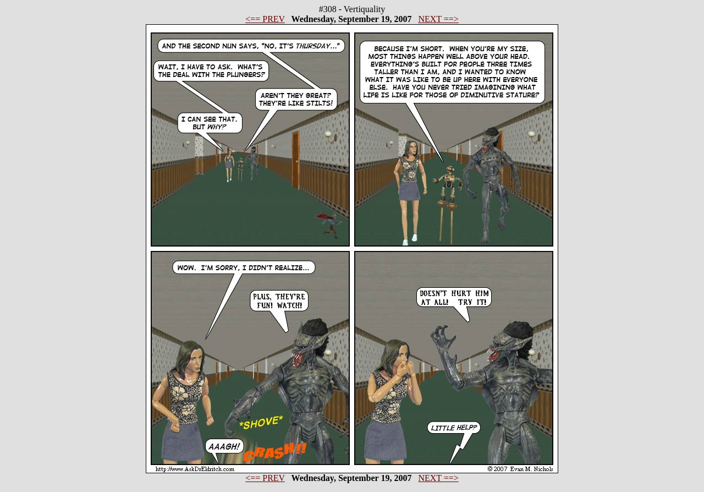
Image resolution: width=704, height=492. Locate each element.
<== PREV (265, 19)
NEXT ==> (438, 19)
